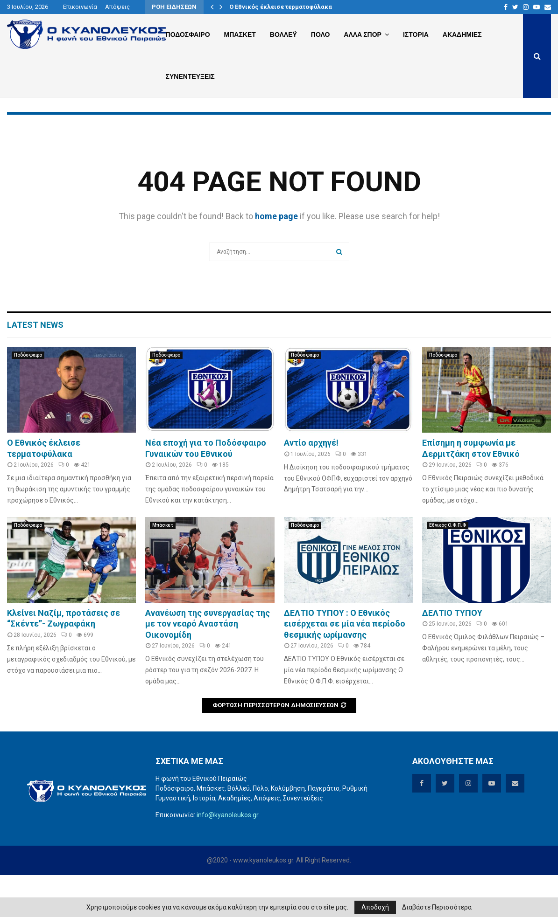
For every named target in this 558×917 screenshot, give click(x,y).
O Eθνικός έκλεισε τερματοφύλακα (280, 6)
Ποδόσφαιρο (28, 397)
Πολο (320, 34)
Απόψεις (117, 6)
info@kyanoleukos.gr (228, 857)
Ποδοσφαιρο (188, 34)
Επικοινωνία (80, 6)
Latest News (35, 367)
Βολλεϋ (283, 34)
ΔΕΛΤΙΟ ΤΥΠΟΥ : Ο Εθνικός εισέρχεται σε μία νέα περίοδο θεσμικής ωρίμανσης (344, 666)
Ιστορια (416, 34)
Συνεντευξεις (190, 76)
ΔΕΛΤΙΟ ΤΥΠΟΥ (452, 655)
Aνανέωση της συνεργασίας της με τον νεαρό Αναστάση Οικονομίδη (207, 666)
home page (276, 258)
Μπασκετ (240, 34)
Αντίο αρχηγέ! (311, 485)
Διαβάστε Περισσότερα (437, 907)
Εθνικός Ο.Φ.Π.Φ (447, 567)
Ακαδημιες (462, 34)
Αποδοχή (375, 907)
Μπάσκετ (162, 567)
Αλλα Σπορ (362, 34)
